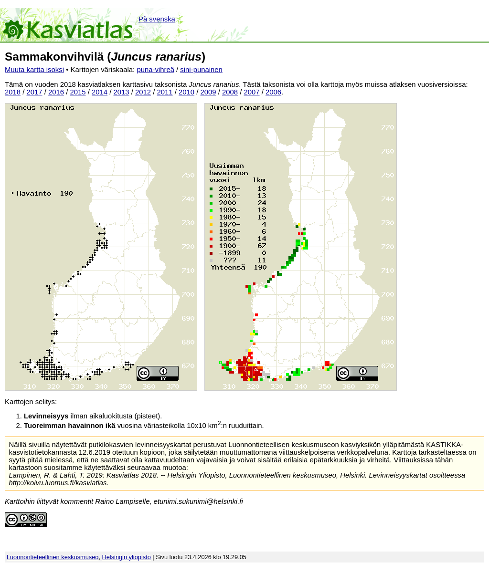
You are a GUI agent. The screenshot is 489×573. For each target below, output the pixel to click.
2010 (186, 92)
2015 (78, 92)
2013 (121, 92)
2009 (208, 92)
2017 (35, 92)
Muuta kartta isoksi (34, 69)
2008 (230, 92)
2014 (99, 92)
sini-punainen (201, 69)
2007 (252, 92)
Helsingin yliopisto (126, 557)
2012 (143, 92)
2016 (56, 92)
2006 (273, 92)
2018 (13, 92)
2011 (165, 92)
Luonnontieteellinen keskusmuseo (53, 557)
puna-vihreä (155, 69)
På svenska (156, 19)
